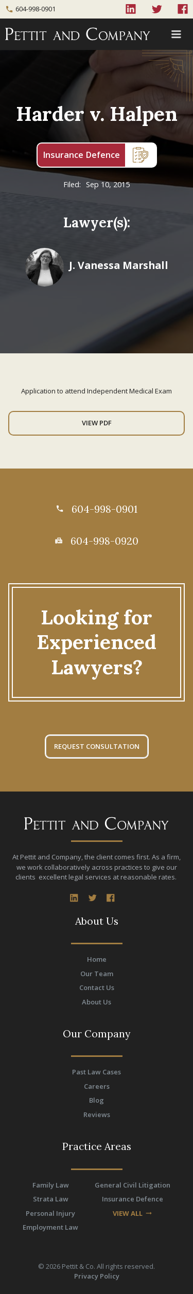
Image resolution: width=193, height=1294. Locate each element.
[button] (176, 34)
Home (97, 959)
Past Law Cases (96, 1071)
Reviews (96, 1114)
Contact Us (96, 987)
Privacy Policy (96, 1276)
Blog (96, 1100)
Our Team (96, 973)
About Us (96, 1002)
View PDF (97, 422)
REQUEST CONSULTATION (96, 746)
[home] (81, 34)
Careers (97, 1086)
